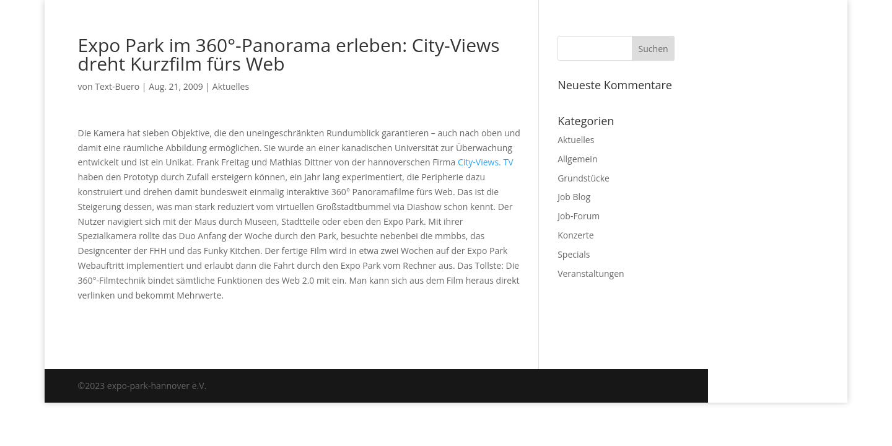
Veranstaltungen (591, 273)
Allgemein (577, 159)
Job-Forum (579, 216)
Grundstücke (584, 178)
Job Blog (574, 197)
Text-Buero (117, 86)
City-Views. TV (486, 162)
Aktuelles (230, 86)
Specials (574, 254)
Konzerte (576, 235)
